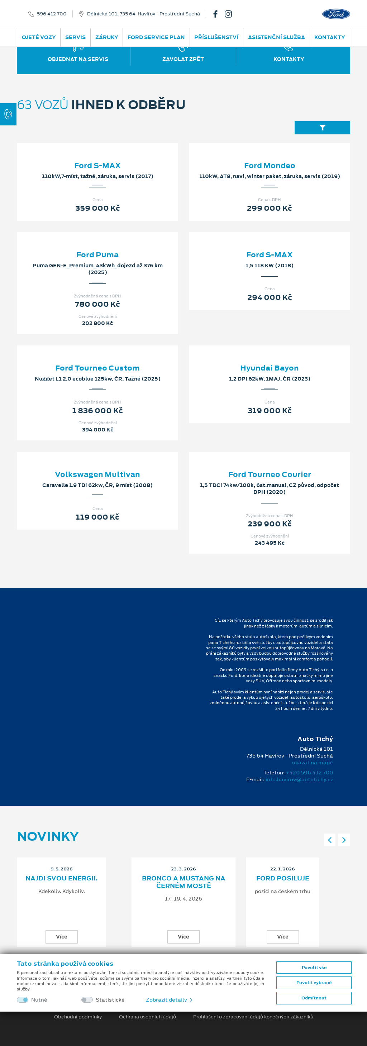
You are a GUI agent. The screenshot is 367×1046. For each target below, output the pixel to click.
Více (61, 936)
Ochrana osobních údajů (147, 1017)
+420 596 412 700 (309, 772)
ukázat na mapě (312, 762)
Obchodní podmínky (78, 1017)
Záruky (106, 37)
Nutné (39, 1000)
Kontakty (329, 37)
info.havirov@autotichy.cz (299, 779)
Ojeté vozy (39, 37)
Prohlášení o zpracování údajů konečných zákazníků (253, 1017)
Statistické (110, 1000)
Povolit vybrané (314, 982)
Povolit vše (314, 967)
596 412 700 (52, 14)
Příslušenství (216, 37)
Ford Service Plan (156, 37)
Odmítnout (314, 998)
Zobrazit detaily (170, 999)
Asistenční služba (276, 37)
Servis (75, 37)
